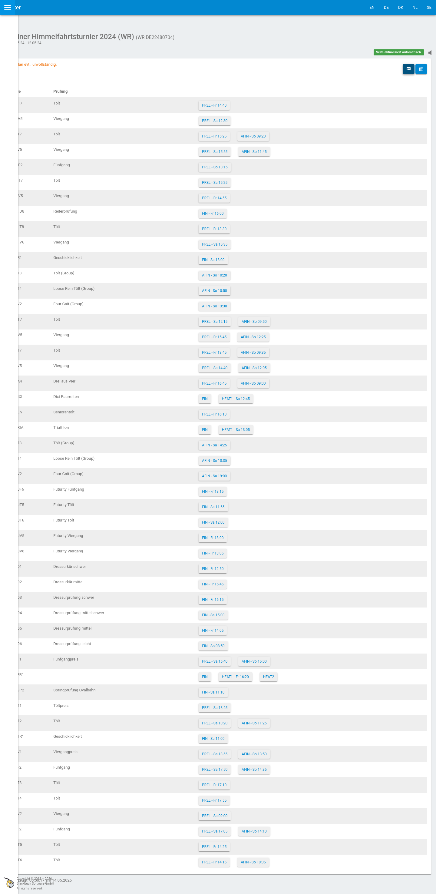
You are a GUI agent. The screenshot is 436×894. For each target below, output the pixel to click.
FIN (243, 396)
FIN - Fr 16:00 (252, 210)
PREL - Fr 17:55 (253, 797)
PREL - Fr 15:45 (253, 334)
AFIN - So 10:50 (253, 288)
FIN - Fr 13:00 (252, 535)
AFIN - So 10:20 (253, 272)
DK (400, 7)
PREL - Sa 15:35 (253, 241)
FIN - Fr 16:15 (252, 596)
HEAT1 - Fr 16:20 (274, 674)
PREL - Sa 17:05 (253, 828)
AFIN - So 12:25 (292, 334)
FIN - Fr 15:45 (252, 581)
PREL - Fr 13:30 (253, 226)
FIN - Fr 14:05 (252, 627)
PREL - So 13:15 (253, 164)
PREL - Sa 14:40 (253, 365)
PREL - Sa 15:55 (253, 149)
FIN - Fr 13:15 (252, 488)
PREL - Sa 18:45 (253, 705)
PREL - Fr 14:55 (253, 195)
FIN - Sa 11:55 (252, 504)
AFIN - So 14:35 (293, 766)
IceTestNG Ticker (33, 7)
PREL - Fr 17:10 (253, 782)
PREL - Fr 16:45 (253, 380)
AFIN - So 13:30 (253, 303)
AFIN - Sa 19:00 (253, 473)
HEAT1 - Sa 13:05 (275, 427)
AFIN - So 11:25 (293, 720)
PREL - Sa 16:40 (253, 658)
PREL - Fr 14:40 (253, 102)
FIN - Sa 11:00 (252, 735)
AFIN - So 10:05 (292, 859)
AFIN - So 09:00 (292, 380)
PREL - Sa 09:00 (253, 813)
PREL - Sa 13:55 (253, 751)
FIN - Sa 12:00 (252, 519)
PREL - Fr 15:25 (253, 133)
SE (429, 7)
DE (386, 7)
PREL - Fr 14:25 (253, 844)
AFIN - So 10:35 (253, 457)
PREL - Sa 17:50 (253, 766)
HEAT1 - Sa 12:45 (275, 396)
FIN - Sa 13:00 (252, 257)
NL (415, 7)
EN (372, 7)
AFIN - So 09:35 (292, 349)
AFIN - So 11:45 (293, 149)
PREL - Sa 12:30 (253, 118)
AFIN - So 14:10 (293, 828)
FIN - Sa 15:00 (252, 612)
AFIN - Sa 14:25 (253, 442)
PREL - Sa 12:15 (253, 318)
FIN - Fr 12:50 (252, 566)
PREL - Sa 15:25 (253, 179)
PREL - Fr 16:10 (253, 411)
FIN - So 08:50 (252, 643)
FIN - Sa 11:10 (252, 689)
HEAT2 (307, 674)
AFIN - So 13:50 (293, 751)
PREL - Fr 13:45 (253, 349)
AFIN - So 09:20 (292, 133)
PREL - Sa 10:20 (253, 720)
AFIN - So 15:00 (293, 658)
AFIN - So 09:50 (293, 318)
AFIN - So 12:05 (293, 365)
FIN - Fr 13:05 (252, 550)
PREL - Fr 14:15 (253, 859)
